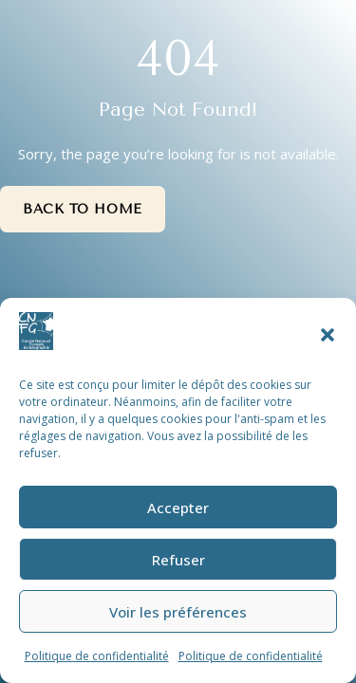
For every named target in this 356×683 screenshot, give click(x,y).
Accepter (178, 507)
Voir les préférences (178, 611)
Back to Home (82, 209)
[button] (327, 334)
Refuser (178, 559)
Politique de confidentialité (97, 656)
